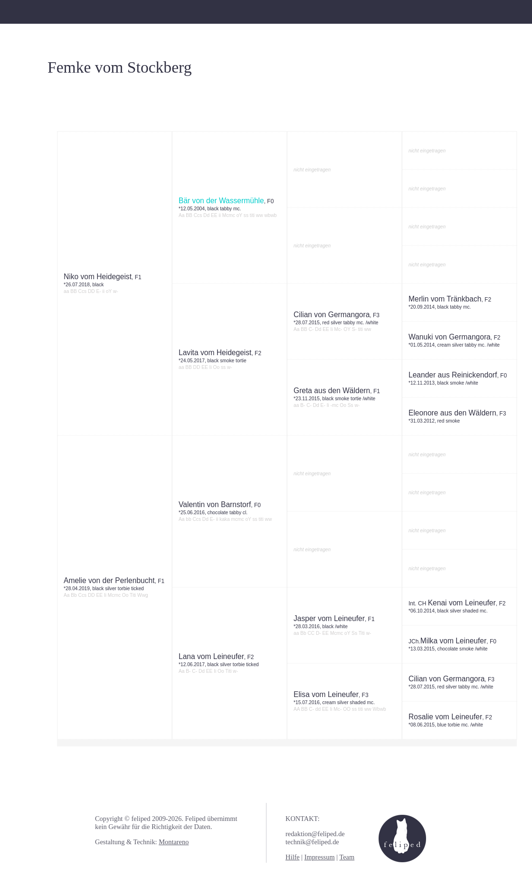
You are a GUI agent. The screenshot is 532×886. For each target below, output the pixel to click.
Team (346, 857)
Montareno (174, 842)
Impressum (319, 857)
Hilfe (292, 857)
